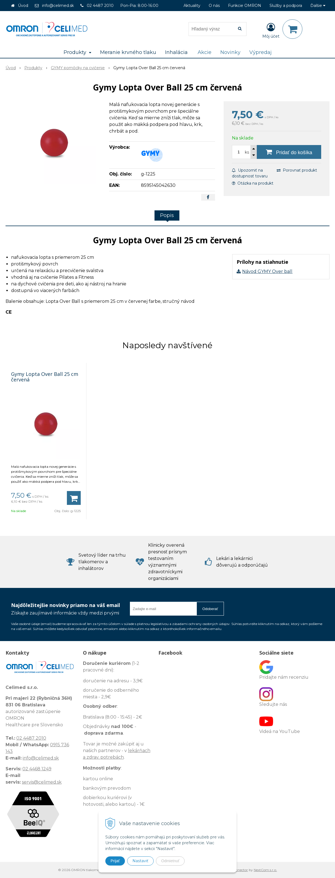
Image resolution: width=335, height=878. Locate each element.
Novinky (230, 52)
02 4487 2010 (100, 5)
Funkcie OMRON (244, 5)
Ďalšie (317, 5)
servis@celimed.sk (42, 782)
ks (247, 152)
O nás (214, 5)
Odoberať (210, 609)
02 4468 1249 (36, 768)
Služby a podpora (285, 5)
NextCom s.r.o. (265, 870)
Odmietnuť (170, 861)
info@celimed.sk (58, 5)
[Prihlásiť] (270, 30)
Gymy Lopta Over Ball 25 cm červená (44, 377)
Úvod (23, 5)
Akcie (204, 52)
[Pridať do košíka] (289, 152)
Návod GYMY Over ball (267, 271)
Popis (167, 215)
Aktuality (192, 5)
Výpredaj (260, 52)
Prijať (115, 861)
